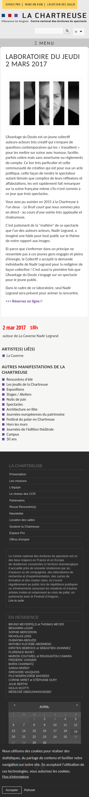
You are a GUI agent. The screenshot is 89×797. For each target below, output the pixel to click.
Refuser (29, 790)
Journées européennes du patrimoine (36, 414)
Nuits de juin (16, 399)
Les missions (18, 481)
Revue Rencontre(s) (22, 507)
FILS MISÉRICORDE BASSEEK (29, 676)
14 (23, 731)
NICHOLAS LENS (20, 636)
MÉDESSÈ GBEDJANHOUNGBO (30, 692)
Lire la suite (16, 600)
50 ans (12, 439)
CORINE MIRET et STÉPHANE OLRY (33, 680)
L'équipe (14, 487)
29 (34, 742)
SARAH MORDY (19, 668)
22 (34, 737)
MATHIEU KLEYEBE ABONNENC (30, 644)
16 (44, 731)
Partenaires (16, 500)
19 (75, 731)
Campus (13, 434)
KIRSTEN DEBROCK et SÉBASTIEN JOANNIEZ (39, 648)
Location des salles (22, 520)
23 (44, 737)
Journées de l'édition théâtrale (30, 429)
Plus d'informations (15, 776)
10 (54, 725)
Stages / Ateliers (19, 394)
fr (76, 32)
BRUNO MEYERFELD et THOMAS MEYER (36, 624)
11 (65, 725)
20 (13, 737)
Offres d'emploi (19, 539)
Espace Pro (17, 533)
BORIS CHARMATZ (21, 664)
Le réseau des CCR (22, 494)
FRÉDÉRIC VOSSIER (23, 660)
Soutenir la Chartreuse (24, 526)
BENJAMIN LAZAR (21, 628)
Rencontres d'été (20, 379)
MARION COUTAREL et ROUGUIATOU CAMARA (40, 656)
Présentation (17, 474)
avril (44, 707)
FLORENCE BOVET (21, 652)
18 (65, 731)
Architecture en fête (22, 409)
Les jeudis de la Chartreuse (27, 384)
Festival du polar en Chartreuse (31, 419)
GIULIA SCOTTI (19, 688)
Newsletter (16, 513)
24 (54, 737)
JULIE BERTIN (18, 684)
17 (54, 731)
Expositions (15, 389)
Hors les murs (17, 424)
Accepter (12, 790)
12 (75, 725)
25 (65, 737)
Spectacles (15, 404)
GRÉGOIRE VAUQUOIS (24, 672)
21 (23, 737)
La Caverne (15, 355)
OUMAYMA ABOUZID (22, 640)
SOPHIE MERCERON (23, 632)
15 (34, 731)
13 (13, 731)
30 (44, 742)
